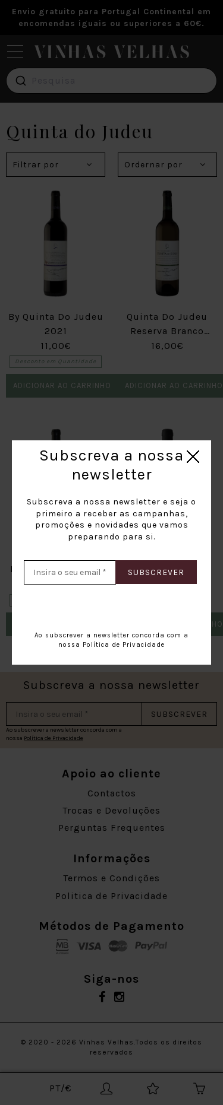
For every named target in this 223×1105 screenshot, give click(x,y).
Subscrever (156, 572)
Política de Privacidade (124, 645)
